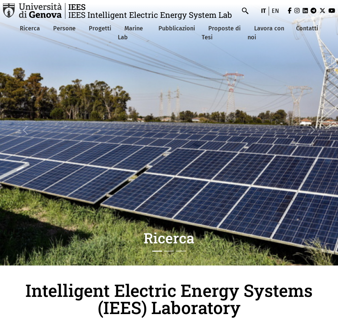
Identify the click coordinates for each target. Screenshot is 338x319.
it (263, 11)
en (275, 11)
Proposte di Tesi (221, 33)
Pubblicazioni (176, 28)
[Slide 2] (169, 251)
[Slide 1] (157, 251)
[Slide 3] (181, 251)
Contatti (307, 28)
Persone (64, 28)
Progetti (100, 28)
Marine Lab (130, 33)
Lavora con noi (266, 33)
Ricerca (30, 28)
